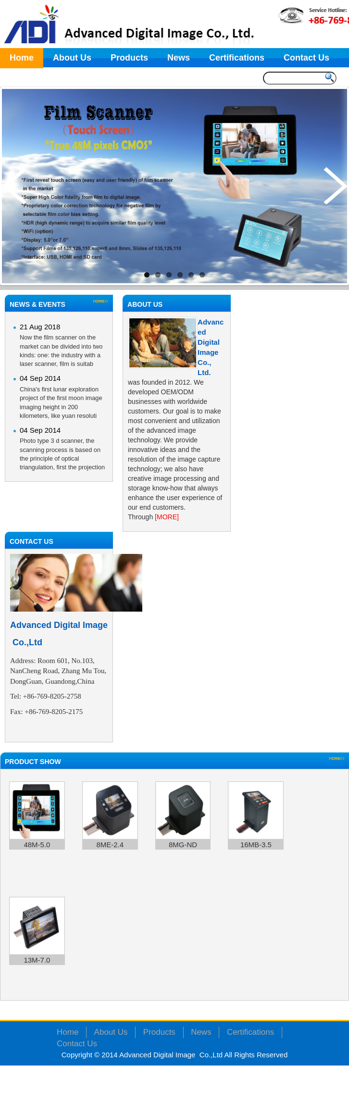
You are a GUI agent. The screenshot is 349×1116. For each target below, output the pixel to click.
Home (22, 58)
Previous (14, 185)
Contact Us (306, 58)
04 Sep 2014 (40, 378)
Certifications (236, 58)
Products (129, 58)
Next (335, 185)
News (178, 58)
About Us (72, 58)
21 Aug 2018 (40, 327)
